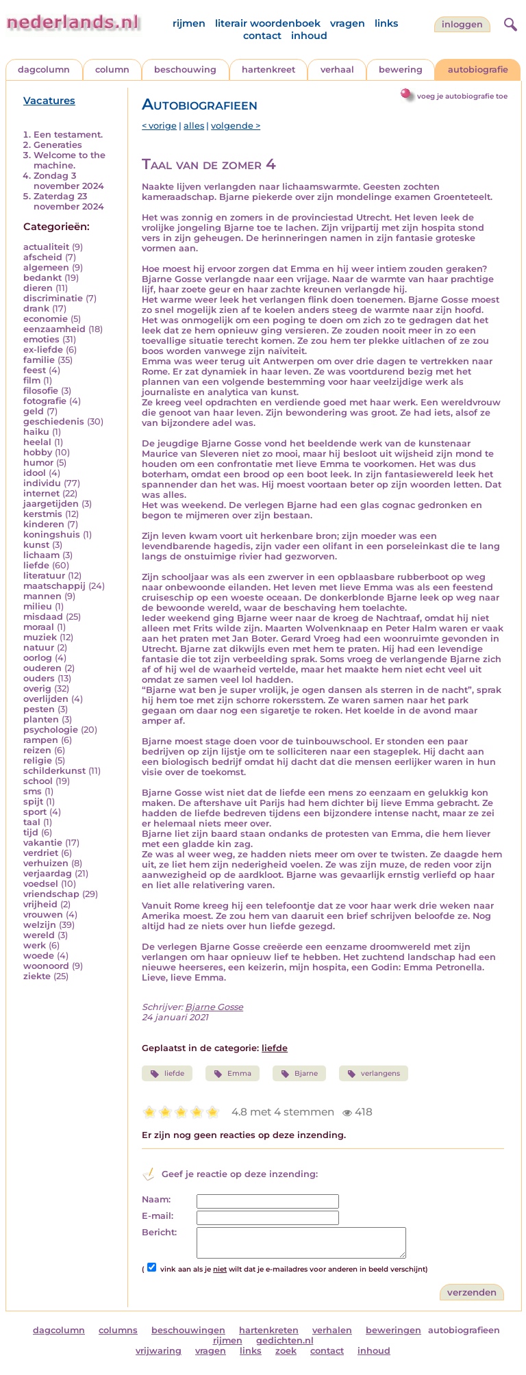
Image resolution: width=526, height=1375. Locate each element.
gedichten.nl (285, 1340)
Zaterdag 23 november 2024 (69, 201)
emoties (41, 339)
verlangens (373, 1073)
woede (38, 955)
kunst (36, 545)
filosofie (40, 391)
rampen (40, 740)
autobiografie (478, 69)
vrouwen (43, 914)
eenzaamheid (54, 329)
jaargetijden (51, 504)
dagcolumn (44, 69)
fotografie (44, 401)
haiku (36, 432)
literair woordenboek (268, 23)
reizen (37, 750)
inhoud (309, 35)
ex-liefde (43, 349)
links (386, 23)
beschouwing (185, 69)
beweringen (393, 1330)
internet (41, 493)
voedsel (40, 884)
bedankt (42, 278)
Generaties (58, 145)
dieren (38, 288)
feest (34, 370)
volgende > (235, 126)
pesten (39, 709)
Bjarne (299, 1073)
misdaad (43, 616)
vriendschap (51, 894)
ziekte (37, 976)
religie (37, 760)
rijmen (189, 23)
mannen (42, 596)
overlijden (45, 699)
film (31, 380)
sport (35, 812)
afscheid (42, 257)
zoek (286, 1351)
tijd (30, 832)
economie (45, 319)
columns (118, 1330)
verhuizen (45, 863)
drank (36, 308)
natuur (38, 647)
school (38, 781)
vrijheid (40, 904)
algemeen (46, 267)
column (112, 69)
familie (39, 360)
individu (42, 483)
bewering (401, 69)
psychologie (50, 729)
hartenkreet (268, 69)
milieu (37, 606)
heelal (37, 442)
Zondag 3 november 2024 (69, 181)
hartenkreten (269, 1330)
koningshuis (51, 534)
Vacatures (49, 100)
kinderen (43, 524)
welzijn (39, 925)
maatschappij (54, 586)
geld (33, 411)
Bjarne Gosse (214, 1007)
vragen (347, 23)
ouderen (42, 668)
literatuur (44, 575)
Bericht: (159, 1232)
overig (37, 688)
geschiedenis (53, 421)
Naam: (156, 1199)
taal (31, 822)
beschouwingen (188, 1330)
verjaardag (47, 873)
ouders (39, 678)
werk (34, 945)
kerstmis (42, 514)
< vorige (159, 126)
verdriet (40, 853)
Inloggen (462, 24)
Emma (232, 1073)
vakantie (42, 842)
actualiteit (46, 247)
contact (262, 35)
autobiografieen (464, 1330)
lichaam (41, 555)
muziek (40, 637)
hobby (37, 452)
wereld (39, 935)
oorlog (37, 658)
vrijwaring (158, 1351)
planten (41, 719)
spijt (33, 801)
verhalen (332, 1330)
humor (38, 462)
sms (32, 791)
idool (34, 473)
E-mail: (157, 1216)
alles (194, 126)
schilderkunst (54, 771)
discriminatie (53, 298)
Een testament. (68, 134)
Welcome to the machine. (69, 160)
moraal (38, 627)
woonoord (46, 966)
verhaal (337, 69)
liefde (36, 565)
